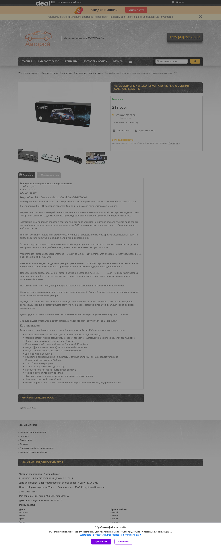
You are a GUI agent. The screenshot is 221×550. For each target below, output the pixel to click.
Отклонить (123, 541)
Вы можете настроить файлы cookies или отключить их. (109, 534)
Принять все (101, 541)
